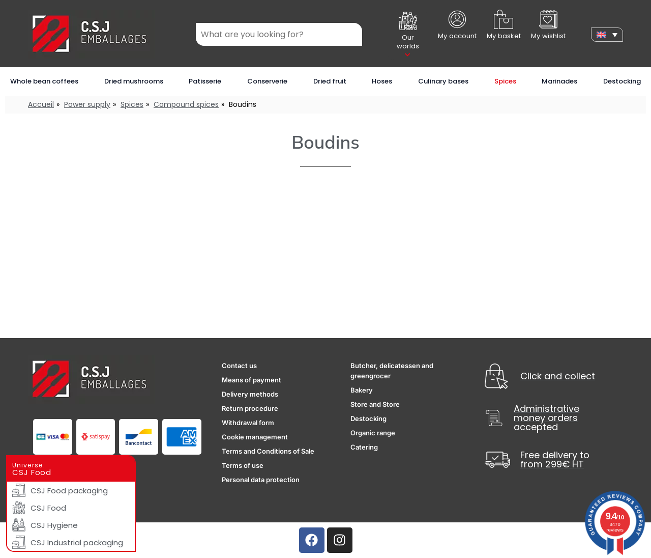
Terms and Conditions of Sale (268, 451)
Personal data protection (261, 480)
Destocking (622, 81)
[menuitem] (607, 34)
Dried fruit (329, 81)
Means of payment (251, 380)
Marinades (559, 81)
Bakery (361, 390)
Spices (505, 81)
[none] (607, 34)
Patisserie (205, 81)
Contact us (239, 365)
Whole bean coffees (44, 81)
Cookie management (255, 437)
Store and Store (375, 404)
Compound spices (186, 104)
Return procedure (250, 408)
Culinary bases (443, 81)
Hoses (382, 81)
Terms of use (242, 465)
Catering (364, 447)
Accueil (41, 104)
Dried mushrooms (133, 81)
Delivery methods (250, 394)
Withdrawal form (248, 422)
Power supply (87, 104)
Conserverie (267, 81)
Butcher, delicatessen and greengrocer (391, 370)
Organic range (372, 433)
